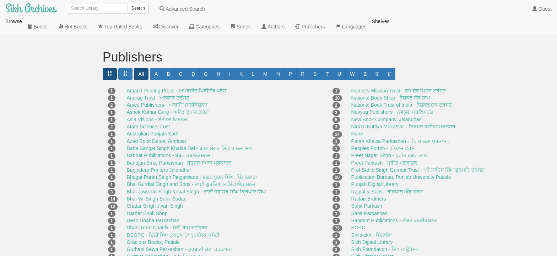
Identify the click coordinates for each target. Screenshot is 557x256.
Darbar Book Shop (147, 195)
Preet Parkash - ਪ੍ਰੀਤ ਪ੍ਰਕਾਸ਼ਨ (384, 145)
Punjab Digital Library (375, 166)
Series (26, 125)
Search (138, 8)
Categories (31, 110)
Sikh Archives (30, 8)
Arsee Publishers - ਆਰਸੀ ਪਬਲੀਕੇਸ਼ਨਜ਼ (167, 87)
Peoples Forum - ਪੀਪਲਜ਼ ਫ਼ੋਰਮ (383, 130)
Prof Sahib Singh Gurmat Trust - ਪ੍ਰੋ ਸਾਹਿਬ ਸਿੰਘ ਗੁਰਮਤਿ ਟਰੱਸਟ (418, 152)
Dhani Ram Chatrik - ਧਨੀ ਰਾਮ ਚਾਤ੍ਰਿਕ (167, 210)
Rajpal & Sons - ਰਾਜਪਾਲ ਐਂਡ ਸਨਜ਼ (387, 174)
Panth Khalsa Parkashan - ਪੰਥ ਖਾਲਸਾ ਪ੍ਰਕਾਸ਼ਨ (400, 123)
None (357, 116)
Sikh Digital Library (372, 224)
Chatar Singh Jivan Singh (155, 188)
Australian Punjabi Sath (153, 116)
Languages (31, 167)
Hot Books (30, 68)
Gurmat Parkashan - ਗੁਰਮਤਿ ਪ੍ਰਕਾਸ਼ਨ (167, 238)
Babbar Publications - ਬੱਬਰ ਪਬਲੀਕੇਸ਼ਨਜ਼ (169, 137)
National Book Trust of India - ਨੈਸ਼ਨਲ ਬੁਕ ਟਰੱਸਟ (401, 87)
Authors (27, 139)
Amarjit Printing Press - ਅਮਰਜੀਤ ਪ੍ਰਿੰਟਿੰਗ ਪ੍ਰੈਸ (177, 73)
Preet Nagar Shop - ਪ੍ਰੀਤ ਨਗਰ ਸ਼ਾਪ (389, 137)
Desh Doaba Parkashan (153, 203)
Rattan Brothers (368, 181)
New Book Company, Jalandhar (386, 102)
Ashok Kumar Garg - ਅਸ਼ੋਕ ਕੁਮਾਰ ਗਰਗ (168, 94)
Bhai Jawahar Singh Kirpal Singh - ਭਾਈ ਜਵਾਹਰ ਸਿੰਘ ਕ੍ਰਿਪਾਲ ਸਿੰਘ (196, 174)
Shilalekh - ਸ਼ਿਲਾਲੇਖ (371, 217)
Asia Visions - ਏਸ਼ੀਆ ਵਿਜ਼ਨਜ (157, 102)
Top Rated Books (38, 82)
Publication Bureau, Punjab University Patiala (401, 159)
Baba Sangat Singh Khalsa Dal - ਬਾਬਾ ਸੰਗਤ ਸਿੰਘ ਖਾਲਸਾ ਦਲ (189, 130)
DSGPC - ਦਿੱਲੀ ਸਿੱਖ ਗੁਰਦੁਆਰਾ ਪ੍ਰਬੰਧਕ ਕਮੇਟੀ (173, 217)
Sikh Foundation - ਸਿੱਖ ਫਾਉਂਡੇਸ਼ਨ (385, 231)
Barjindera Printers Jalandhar (159, 152)
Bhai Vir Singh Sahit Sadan (157, 181)
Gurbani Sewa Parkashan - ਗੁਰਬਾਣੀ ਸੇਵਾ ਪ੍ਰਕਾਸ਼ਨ (179, 231)
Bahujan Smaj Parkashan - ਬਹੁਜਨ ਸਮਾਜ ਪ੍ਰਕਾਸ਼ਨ (179, 145)
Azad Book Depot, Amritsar (156, 123)
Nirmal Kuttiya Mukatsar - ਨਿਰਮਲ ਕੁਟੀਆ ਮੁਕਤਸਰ (403, 109)
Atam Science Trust (148, 109)
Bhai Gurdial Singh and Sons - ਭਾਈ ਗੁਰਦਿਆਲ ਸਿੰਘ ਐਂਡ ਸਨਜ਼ (191, 166)
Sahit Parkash (366, 188)
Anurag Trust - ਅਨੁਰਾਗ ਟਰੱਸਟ (158, 80)
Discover (28, 96)
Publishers (30, 153)
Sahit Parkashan (369, 195)
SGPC (358, 210)
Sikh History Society (373, 238)
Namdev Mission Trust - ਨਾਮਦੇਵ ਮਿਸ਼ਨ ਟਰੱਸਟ (398, 73)
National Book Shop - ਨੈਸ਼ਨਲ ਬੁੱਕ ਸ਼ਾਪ (390, 80)
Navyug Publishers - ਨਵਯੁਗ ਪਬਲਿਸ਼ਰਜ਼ (392, 94)
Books (26, 54)
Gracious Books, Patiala (153, 224)
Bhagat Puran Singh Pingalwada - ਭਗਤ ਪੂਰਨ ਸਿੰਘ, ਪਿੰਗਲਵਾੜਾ (192, 159)
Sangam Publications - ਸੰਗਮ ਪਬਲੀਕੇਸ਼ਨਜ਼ (394, 203)
